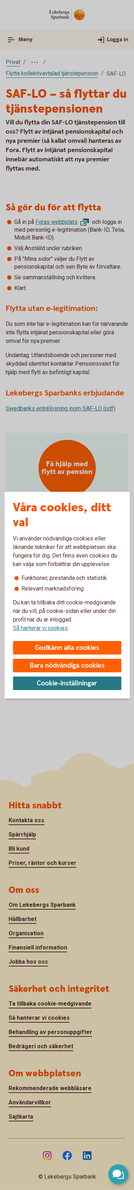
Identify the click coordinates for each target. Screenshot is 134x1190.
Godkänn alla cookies (67, 648)
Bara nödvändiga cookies (67, 665)
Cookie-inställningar (67, 683)
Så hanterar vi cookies (40, 628)
